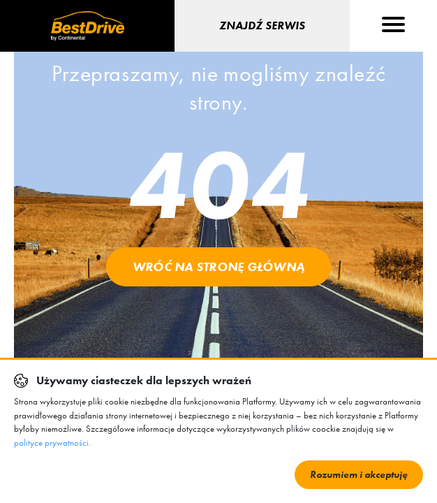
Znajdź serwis (262, 25)
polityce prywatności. (52, 443)
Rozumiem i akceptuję (359, 474)
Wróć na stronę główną (218, 266)
